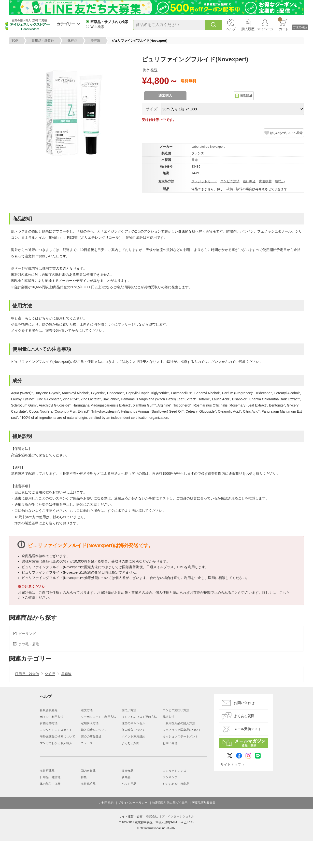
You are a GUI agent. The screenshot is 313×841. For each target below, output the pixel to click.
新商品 (126, 777)
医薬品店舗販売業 (203, 802)
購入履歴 (248, 29)
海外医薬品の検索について (57, 736)
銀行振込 (249, 181)
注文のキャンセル (133, 723)
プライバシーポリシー (132, 802)
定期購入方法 (90, 723)
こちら (284, 592)
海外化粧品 (88, 784)
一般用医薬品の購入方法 (179, 723)
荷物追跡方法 (48, 723)
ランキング (170, 777)
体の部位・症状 (50, 784)
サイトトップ (230, 764)
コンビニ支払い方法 (176, 710)
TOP (15, 40)
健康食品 (127, 771)
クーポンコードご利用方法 (98, 717)
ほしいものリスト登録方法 (139, 717)
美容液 (95, 40)
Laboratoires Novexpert (208, 146)
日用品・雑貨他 (43, 40)
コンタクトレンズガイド (56, 730)
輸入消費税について (94, 730)
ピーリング (27, 634)
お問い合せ (170, 743)
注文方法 (87, 710)
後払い (280, 181)
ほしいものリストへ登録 (286, 133)
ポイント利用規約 (133, 736)
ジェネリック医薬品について (182, 730)
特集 (84, 777)
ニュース (87, 743)
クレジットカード (204, 181)
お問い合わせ (244, 703)
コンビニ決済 (230, 181)
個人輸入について (133, 730)
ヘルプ (231, 29)
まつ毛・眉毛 (28, 644)
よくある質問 (130, 743)
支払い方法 (129, 710)
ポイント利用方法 (51, 717)
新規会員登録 (48, 710)
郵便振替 (265, 181)
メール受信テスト (247, 729)
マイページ (265, 29)
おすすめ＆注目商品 (176, 784)
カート (283, 24)
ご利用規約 (106, 802)
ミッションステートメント (180, 736)
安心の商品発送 (91, 736)
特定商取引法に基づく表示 (169, 802)
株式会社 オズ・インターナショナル (170, 816)
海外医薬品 (47, 771)
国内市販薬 (88, 771)
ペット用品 (129, 784)
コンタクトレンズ (174, 771)
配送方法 (168, 717)
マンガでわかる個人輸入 (56, 743)
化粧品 (72, 40)
